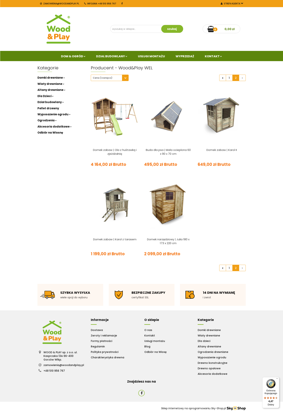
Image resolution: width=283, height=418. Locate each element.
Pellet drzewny (48, 108)
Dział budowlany (111, 56)
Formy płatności (101, 341)
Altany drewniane (51, 90)
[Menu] (277, 379)
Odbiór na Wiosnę (50, 132)
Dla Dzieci (45, 96)
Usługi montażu (154, 341)
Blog (147, 346)
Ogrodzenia (47, 120)
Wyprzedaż (185, 56)
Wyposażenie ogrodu (54, 114)
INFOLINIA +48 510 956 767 (100, 3)
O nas (148, 330)
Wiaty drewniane (50, 84)
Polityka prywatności (104, 352)
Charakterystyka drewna (107, 357)
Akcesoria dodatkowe (54, 126)
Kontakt (213, 56)
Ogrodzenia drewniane (213, 352)
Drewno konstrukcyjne (212, 363)
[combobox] (110, 78)
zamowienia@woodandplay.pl (59, 3)
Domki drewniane (51, 78)
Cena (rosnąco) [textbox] (102, 78)
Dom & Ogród (73, 56)
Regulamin (98, 346)
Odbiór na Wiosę (155, 352)
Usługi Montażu (151, 56)
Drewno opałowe (209, 368)
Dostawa (97, 330)
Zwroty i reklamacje (104, 335)
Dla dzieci (204, 341)
